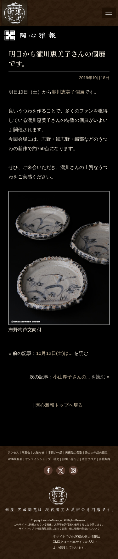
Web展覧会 (15, 459)
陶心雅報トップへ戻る (59, 405)
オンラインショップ (38, 459)
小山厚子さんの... (71, 376)
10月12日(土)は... (54, 353)
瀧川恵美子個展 (68, 92)
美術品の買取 (73, 452)
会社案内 (104, 459)
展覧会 (26, 452)
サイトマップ (26, 528)
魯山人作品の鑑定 (96, 452)
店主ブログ (89, 459)
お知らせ (38, 452)
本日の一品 (55, 452)
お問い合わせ (70, 459)
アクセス (13, 452)
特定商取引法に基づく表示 (52, 528)
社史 (56, 459)
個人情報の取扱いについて (84, 528)
